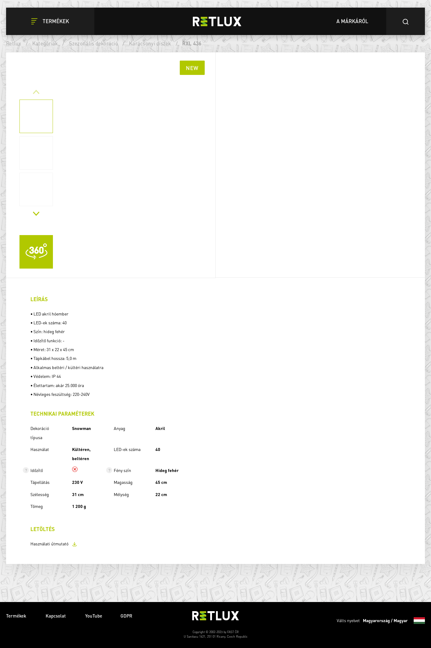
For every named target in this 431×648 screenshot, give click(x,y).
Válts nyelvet (381, 620)
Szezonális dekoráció (93, 43)
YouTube (93, 616)
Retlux (13, 43)
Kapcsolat (56, 616)
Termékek (16, 616)
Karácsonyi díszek (150, 43)
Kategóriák (45, 43)
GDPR (126, 616)
